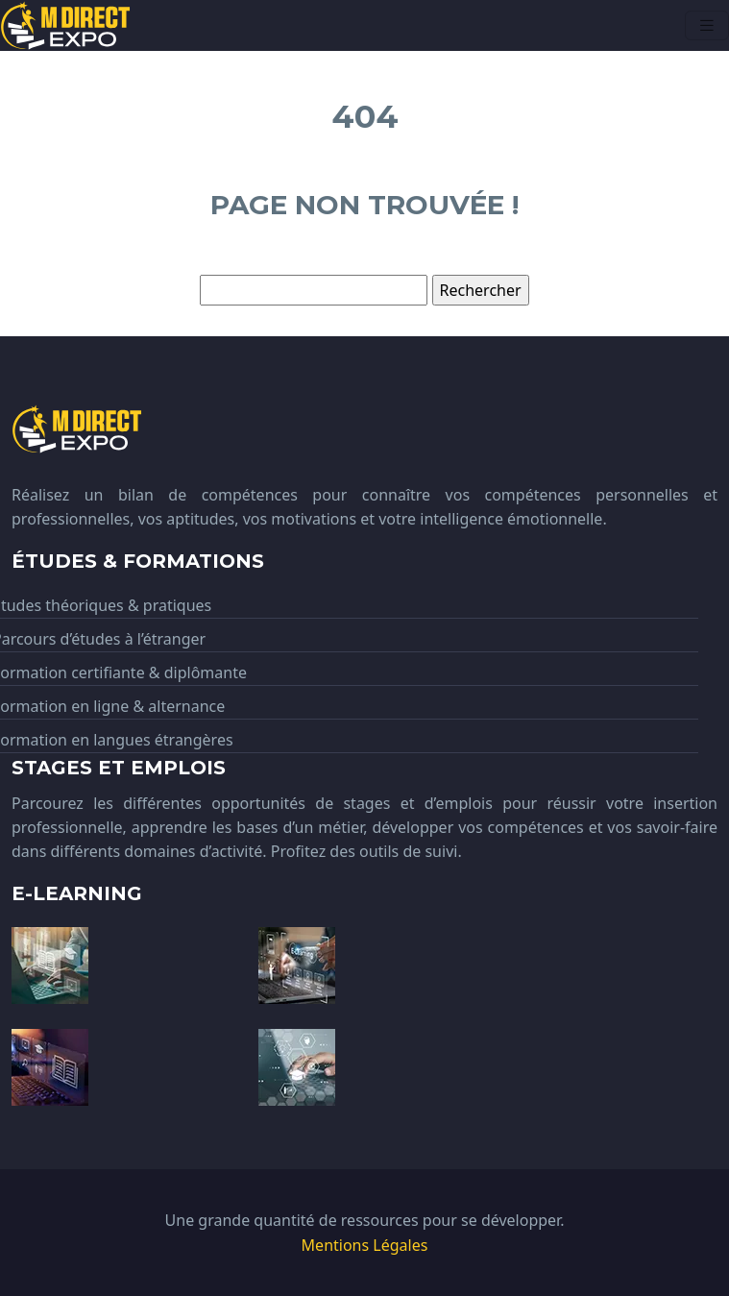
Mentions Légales (365, 1245)
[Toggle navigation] (707, 25)
